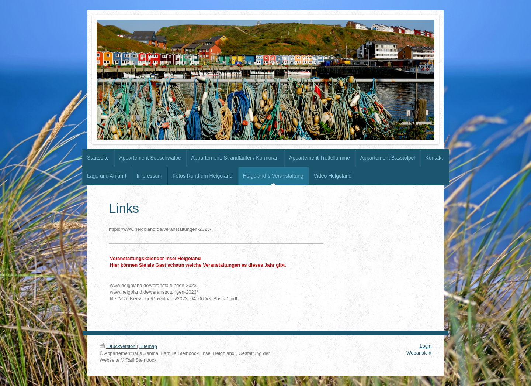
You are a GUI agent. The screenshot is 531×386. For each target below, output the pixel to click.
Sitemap (148, 346)
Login (425, 346)
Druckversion (118, 346)
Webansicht (418, 353)
